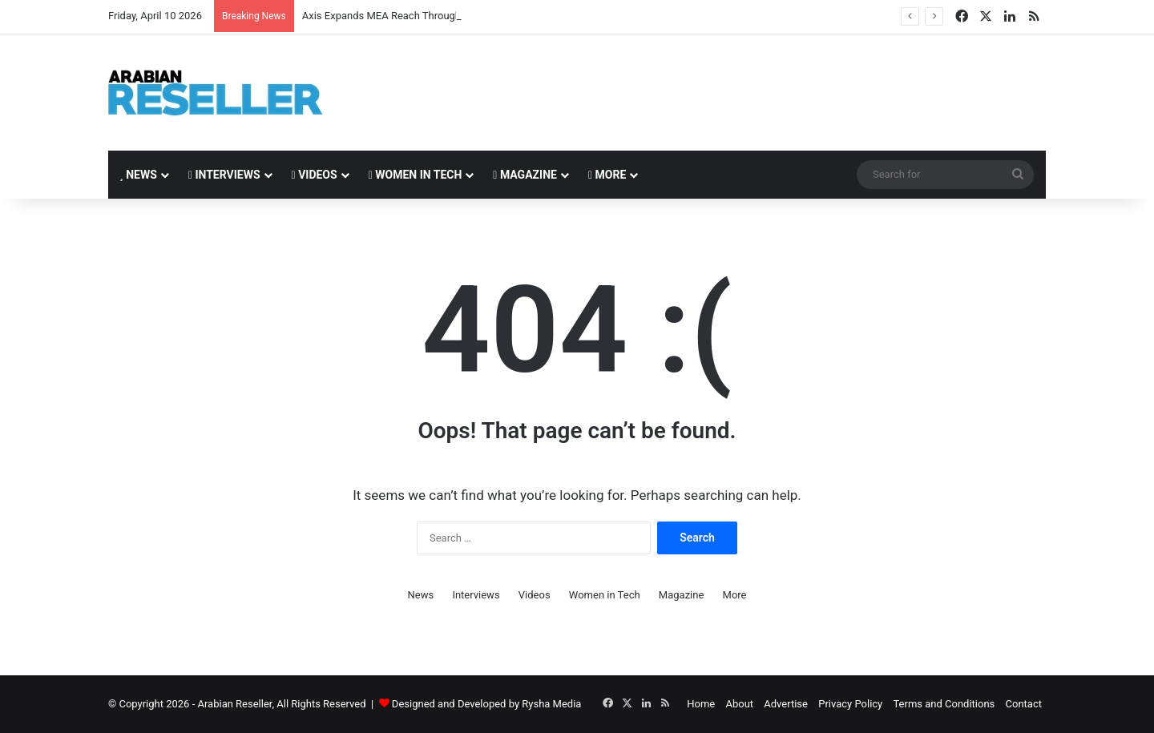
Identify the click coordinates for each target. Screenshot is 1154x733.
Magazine (525, 174)
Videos (314, 174)
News (138, 174)
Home (701, 704)
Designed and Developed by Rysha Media (487, 704)
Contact (1024, 704)
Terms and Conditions (944, 704)
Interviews (224, 174)
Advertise (786, 704)
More (607, 174)
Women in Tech (415, 174)
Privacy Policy (850, 704)
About (739, 704)
